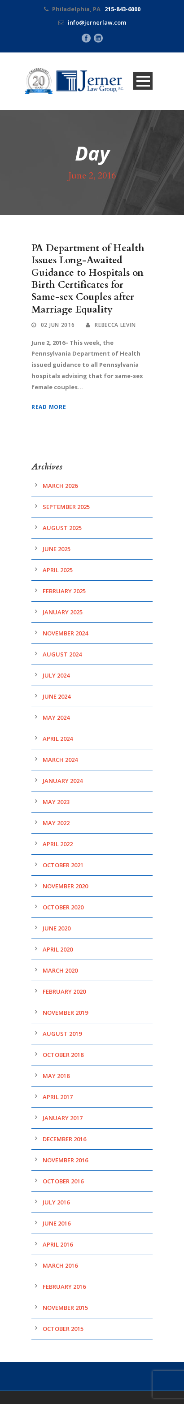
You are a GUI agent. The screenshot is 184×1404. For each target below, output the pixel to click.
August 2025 (62, 528)
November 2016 (65, 1160)
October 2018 (63, 1055)
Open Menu (143, 81)
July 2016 (56, 1202)
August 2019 (62, 1034)
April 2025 (58, 570)
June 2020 (56, 928)
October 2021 (63, 865)
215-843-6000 (122, 9)
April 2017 (58, 1097)
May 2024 (56, 717)
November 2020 (65, 886)
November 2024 (65, 633)
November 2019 (65, 1012)
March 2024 (60, 760)
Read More (48, 407)
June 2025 (56, 549)
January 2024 (63, 781)
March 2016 (60, 1265)
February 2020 (64, 991)
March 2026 (60, 486)
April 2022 (58, 844)
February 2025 (64, 591)
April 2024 (58, 739)
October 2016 (63, 1181)
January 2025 (63, 612)
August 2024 (62, 654)
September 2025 (66, 507)
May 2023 (56, 802)
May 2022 (56, 823)
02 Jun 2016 (58, 325)
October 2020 (63, 907)
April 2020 (58, 949)
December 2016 (64, 1139)
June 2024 (56, 696)
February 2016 (64, 1286)
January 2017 (63, 1118)
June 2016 (56, 1223)
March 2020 (60, 970)
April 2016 (58, 1244)
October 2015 (63, 1329)
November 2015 (65, 1308)
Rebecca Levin (115, 325)
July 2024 (56, 675)
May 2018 (56, 1076)
